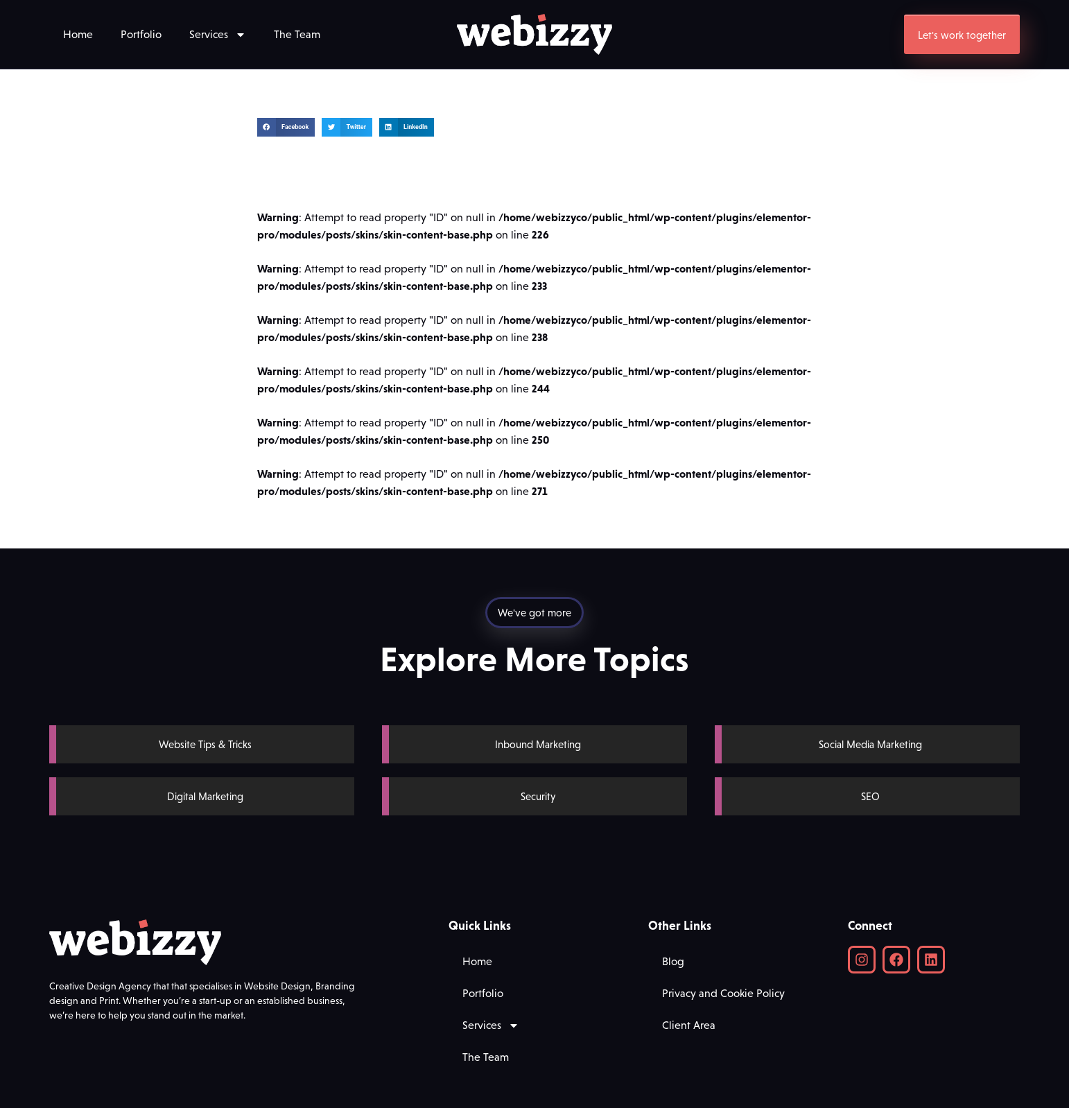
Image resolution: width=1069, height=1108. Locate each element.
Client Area (688, 1025)
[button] (286, 127)
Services (217, 34)
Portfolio (141, 34)
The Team (297, 34)
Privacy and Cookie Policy (723, 993)
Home (78, 34)
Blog (673, 961)
